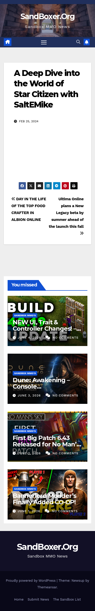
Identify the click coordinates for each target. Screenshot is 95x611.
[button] (78, 41)
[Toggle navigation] (43, 42)
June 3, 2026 (30, 395)
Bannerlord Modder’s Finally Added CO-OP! (44, 499)
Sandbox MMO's (25, 315)
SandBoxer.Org (48, 16)
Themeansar (47, 587)
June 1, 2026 (30, 511)
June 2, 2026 (30, 453)
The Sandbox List (67, 599)
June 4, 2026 (30, 337)
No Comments (66, 337)
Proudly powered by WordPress (31, 580)
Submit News (38, 599)
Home (19, 599)
